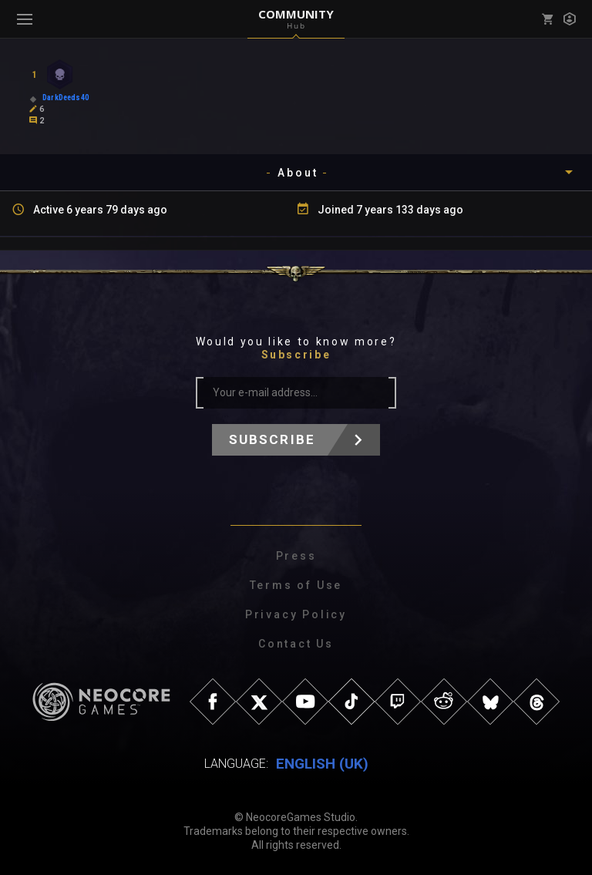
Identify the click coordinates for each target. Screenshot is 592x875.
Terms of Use (296, 585)
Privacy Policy (296, 614)
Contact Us (296, 644)
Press (296, 556)
